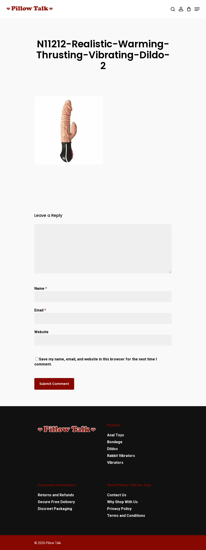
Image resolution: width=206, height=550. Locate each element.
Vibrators (115, 462)
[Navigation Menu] (197, 9)
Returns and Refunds (56, 495)
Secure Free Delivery (56, 502)
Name (40, 288)
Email (40, 310)
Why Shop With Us (122, 502)
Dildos (112, 449)
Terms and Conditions (126, 515)
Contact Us (116, 495)
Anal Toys (115, 435)
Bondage (114, 442)
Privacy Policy (119, 509)
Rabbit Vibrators (121, 455)
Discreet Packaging (55, 509)
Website (41, 332)
